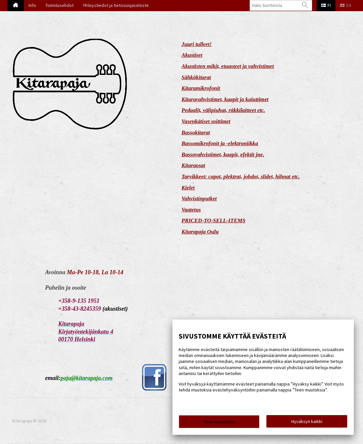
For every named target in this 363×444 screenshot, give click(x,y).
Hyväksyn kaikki (306, 421)
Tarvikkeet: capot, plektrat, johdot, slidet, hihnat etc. (241, 176)
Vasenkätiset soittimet (206, 121)
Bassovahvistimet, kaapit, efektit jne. (223, 154)
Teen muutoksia (219, 422)
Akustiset (192, 55)
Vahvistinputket (199, 198)
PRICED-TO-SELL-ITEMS (214, 220)
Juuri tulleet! (197, 44)
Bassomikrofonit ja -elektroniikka (220, 143)
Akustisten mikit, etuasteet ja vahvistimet (228, 66)
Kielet (188, 188)
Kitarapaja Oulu (200, 232)
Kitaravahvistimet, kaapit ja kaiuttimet (225, 99)
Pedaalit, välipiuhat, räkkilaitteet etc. (223, 110)
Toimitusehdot (59, 5)
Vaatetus (191, 210)
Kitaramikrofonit (201, 88)
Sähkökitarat (196, 77)
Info (32, 5)
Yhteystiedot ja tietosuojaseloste (116, 5)
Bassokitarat (196, 132)
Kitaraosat (193, 165)
